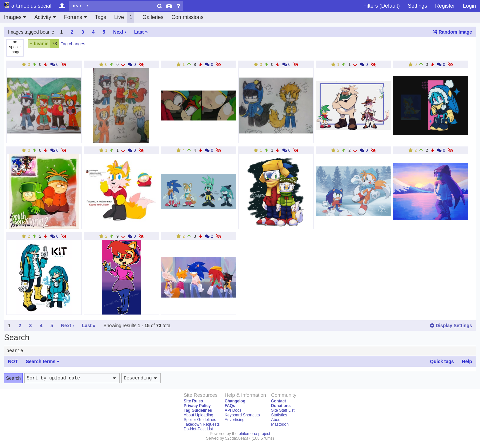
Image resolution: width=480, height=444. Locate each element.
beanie (41, 43)
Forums (75, 17)
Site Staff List (282, 410)
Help (467, 361)
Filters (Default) (381, 6)
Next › (119, 32)
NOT (13, 361)
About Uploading (198, 415)
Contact (278, 401)
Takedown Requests (202, 424)
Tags (100, 17)
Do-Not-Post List (198, 429)
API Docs (233, 410)
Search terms (43, 361)
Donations (281, 405)
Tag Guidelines (198, 410)
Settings (417, 6)
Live (124, 17)
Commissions (187, 17)
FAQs (230, 405)
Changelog (235, 401)
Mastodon (280, 424)
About (276, 419)
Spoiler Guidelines (200, 419)
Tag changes (73, 43)
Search (13, 378)
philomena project (254, 433)
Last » (140, 32)
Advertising (234, 419)
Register (445, 6)
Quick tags (442, 361)
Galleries (152, 17)
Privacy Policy (197, 405)
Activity (45, 17)
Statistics (279, 415)
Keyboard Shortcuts (242, 415)
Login (469, 6)
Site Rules (193, 401)
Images (15, 17)
